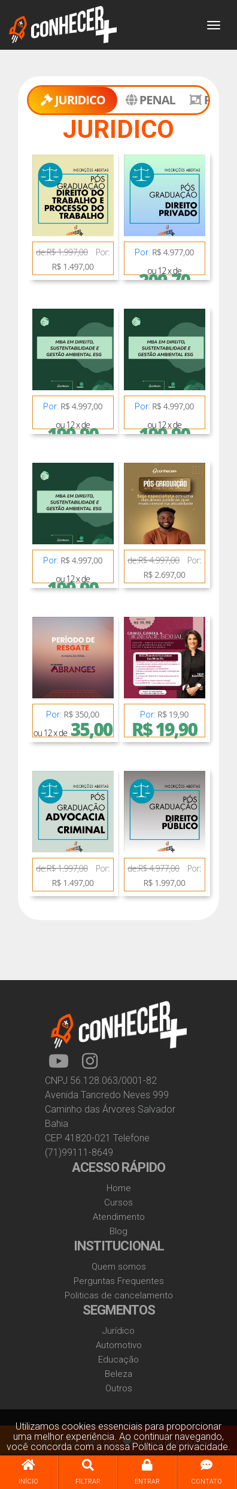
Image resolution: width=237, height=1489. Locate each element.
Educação (118, 1359)
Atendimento (119, 1216)
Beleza (118, 1374)
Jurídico (118, 1330)
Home (119, 1188)
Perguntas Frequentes (119, 1281)
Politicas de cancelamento (119, 1295)
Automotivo (119, 1345)
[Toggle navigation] (213, 25)
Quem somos (119, 1266)
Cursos (118, 1202)
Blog (118, 1231)
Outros (118, 1388)
